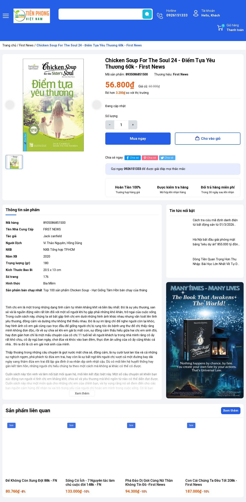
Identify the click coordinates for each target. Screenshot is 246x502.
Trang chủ (9, 45)
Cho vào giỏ (211, 139)
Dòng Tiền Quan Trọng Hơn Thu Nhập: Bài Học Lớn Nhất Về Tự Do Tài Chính (216, 264)
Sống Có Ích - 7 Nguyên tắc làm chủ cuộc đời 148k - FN (90, 483)
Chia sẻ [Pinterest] (149, 158)
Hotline (177, 13)
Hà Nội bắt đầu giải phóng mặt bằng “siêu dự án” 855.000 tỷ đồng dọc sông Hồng (216, 244)
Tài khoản (210, 13)
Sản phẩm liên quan (28, 411)
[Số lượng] (121, 124)
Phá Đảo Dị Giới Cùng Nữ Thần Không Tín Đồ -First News (149, 483)
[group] (53, 105)
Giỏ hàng (232, 28)
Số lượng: (111, 116)
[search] (147, 14)
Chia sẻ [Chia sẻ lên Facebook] (132, 158)
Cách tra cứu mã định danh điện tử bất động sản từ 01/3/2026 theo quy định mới (215, 225)
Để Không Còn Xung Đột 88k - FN (31, 481)
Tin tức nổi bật (182, 211)
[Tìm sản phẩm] (106, 14)
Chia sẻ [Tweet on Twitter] (166, 158)
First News (26, 45)
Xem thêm (230, 411)
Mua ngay (138, 139)
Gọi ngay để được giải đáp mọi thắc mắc (148, 169)
